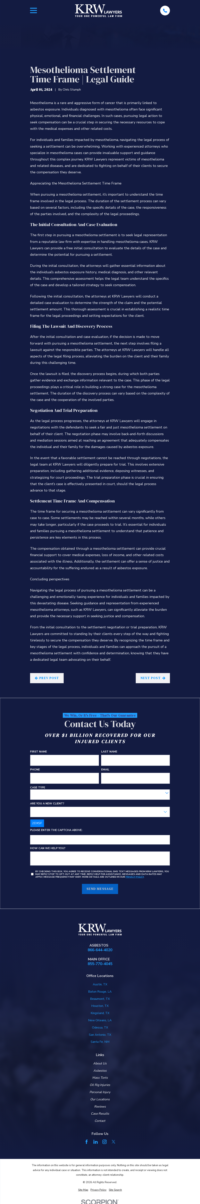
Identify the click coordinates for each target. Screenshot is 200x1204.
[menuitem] (83, 1190)
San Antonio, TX (100, 1035)
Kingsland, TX (100, 1013)
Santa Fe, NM (100, 1042)
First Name (38, 751)
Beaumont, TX (100, 999)
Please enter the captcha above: (56, 830)
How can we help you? (47, 848)
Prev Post (47, 678)
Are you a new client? (47, 803)
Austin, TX (100, 984)
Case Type (37, 787)
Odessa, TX (100, 1027)
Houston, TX (100, 1006)
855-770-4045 (100, 964)
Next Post (152, 678)
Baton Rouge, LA (100, 991)
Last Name (109, 751)
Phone (35, 769)
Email (105, 769)
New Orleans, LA (100, 1020)
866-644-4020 (100, 950)
